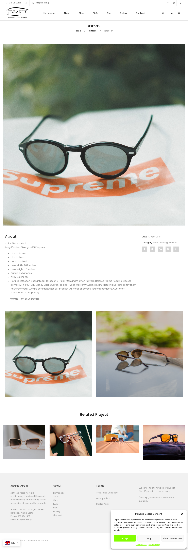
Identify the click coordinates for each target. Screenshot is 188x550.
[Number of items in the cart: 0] (178, 13)
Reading (163, 242)
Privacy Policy (154, 544)
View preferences (172, 538)
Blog (109, 13)
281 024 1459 (24, 516)
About (67, 13)
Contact (140, 13)
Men (155, 242)
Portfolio (92, 30)
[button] (182, 513)
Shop (81, 13)
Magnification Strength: (18, 247)
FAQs (95, 13)
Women (173, 242)
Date (144, 236)
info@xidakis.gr (42, 3)
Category (147, 242)
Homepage (49, 13)
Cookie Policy (141, 544)
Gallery (123, 13)
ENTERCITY (43, 540)
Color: (8, 243)
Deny (148, 538)
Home (78, 30)
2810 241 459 (21, 3)
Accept (125, 538)
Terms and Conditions (107, 492)
